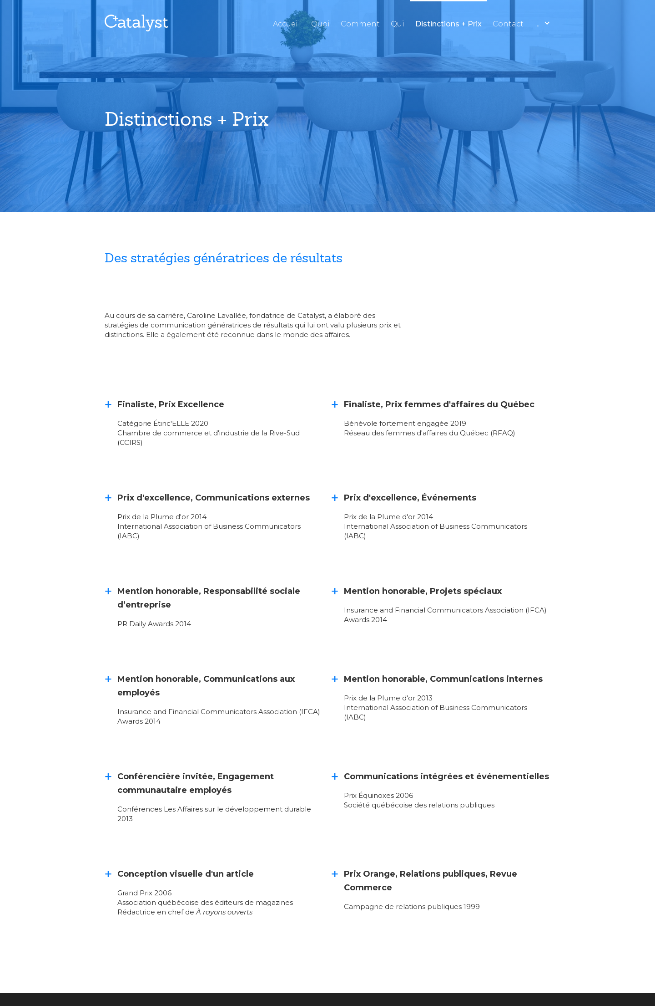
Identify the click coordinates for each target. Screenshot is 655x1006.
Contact (508, 24)
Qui (397, 24)
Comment (360, 24)
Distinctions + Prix (448, 24)
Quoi (320, 24)
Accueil (286, 24)
